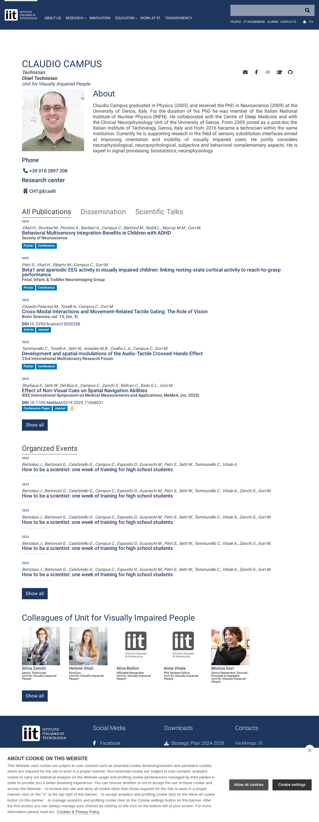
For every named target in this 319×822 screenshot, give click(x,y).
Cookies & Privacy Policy (78, 812)
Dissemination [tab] (103, 212)
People (235, 21)
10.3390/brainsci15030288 (51, 324)
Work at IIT (150, 18)
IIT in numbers (254, 21)
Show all (35, 425)
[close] (310, 750)
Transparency (178, 18)
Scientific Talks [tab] (159, 212)
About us (52, 18)
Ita (311, 21)
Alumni (272, 21)
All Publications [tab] (46, 212)
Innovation (99, 18)
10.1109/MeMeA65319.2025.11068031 (62, 402)
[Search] (272, 10)
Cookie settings (292, 785)
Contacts (288, 21)
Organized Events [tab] (49, 449)
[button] (75, 15)
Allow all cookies (249, 785)
